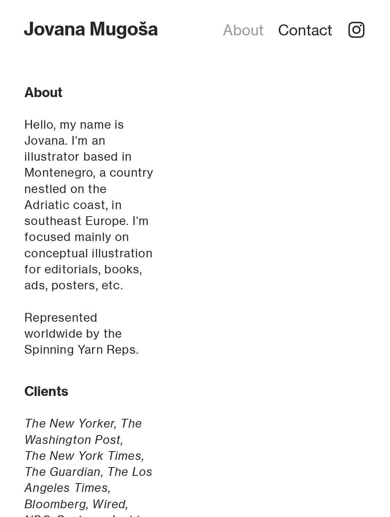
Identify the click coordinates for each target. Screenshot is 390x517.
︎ (356, 30)
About (243, 30)
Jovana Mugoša (91, 29)
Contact (305, 30)
